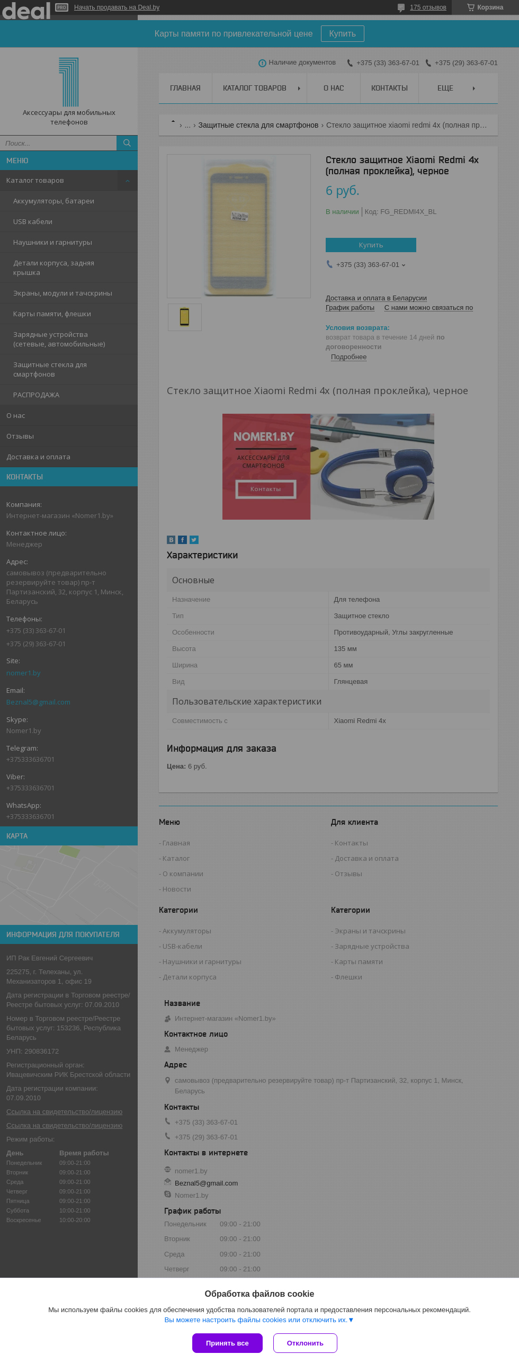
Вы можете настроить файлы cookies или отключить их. (255, 1320)
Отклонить (305, 1343)
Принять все (227, 1343)
